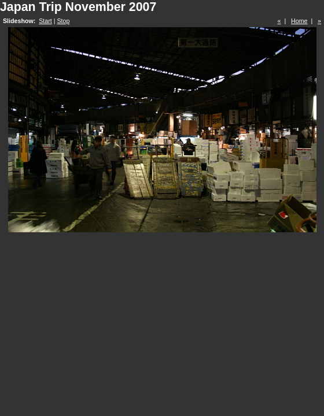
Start (45, 20)
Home (299, 20)
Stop (63, 20)
